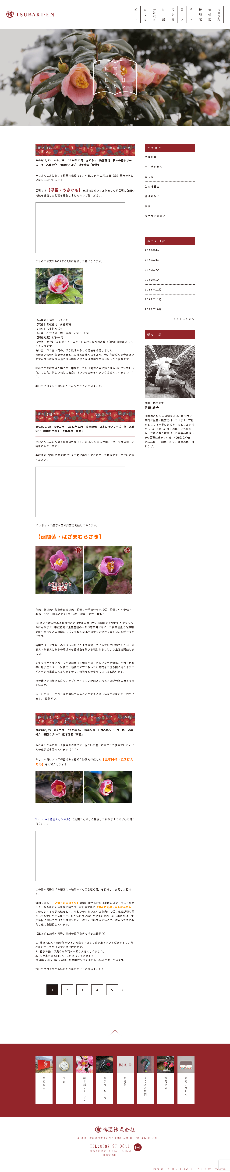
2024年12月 (75, 160)
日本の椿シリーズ (110, 426)
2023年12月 (75, 426)
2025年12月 (153, 289)
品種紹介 (151, 157)
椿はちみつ (152, 196)
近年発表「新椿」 (89, 165)
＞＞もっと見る (184, 319)
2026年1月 (152, 280)
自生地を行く (154, 167)
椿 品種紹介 (49, 165)
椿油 (148, 206)
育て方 (149, 176)
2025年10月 (153, 309)
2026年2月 (152, 270)
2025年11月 (153, 299)
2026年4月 (152, 250)
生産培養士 (152, 186)
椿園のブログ (68, 165)
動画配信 (104, 160)
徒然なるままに (155, 216)
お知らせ (91, 160)
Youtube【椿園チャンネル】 (53, 819)
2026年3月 (152, 260)
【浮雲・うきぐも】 (64, 190)
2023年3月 (75, 730)
